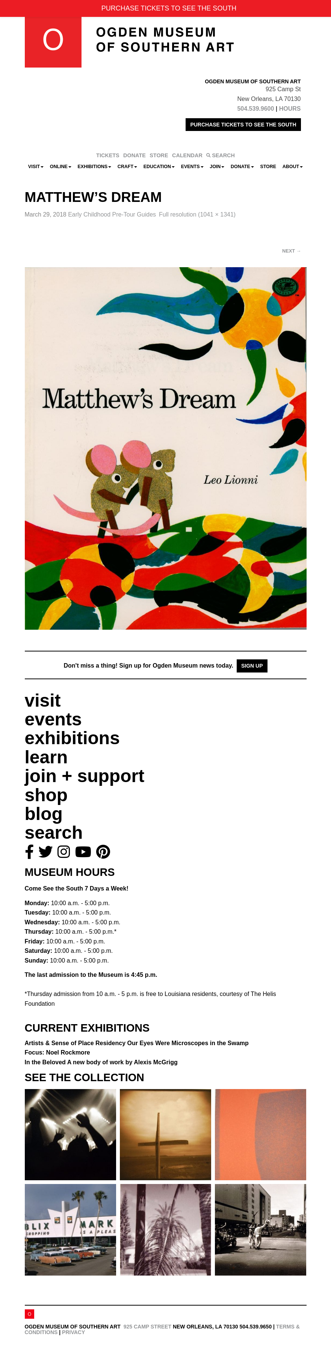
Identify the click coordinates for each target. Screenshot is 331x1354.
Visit (36, 166)
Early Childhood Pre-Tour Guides (112, 214)
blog (44, 814)
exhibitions (72, 738)
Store (268, 166)
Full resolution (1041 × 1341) (197, 214)
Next (291, 251)
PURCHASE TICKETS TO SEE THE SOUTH (243, 125)
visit (43, 700)
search (54, 832)
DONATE (134, 155)
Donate (242, 166)
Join (217, 166)
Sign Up (252, 666)
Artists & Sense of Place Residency (137, 1043)
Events (192, 166)
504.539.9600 (255, 108)
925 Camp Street (147, 1327)
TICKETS (107, 155)
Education (159, 166)
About (293, 166)
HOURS (290, 108)
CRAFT (127, 166)
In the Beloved (101, 1062)
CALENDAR (187, 155)
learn (46, 757)
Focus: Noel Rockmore (57, 1052)
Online (60, 166)
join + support (85, 776)
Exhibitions (95, 166)
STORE (159, 155)
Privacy (73, 1332)
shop (46, 795)
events (53, 719)
